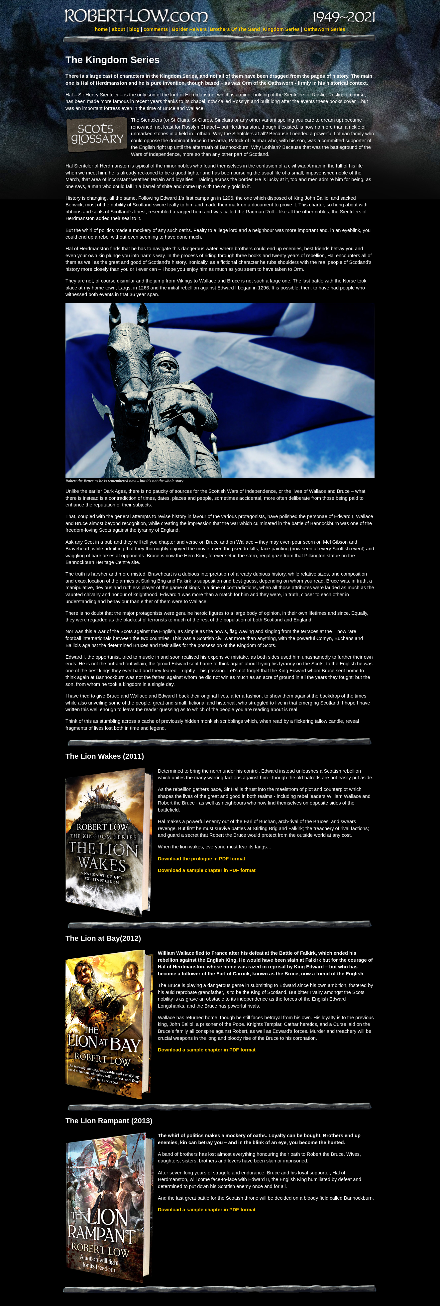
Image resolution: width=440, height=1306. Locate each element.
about (118, 29)
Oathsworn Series (324, 29)
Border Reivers (190, 29)
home (101, 29)
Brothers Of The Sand (236, 29)
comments (156, 29)
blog (134, 29)
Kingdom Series (281, 29)
